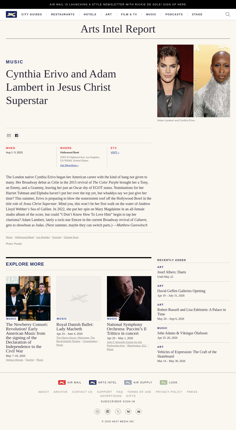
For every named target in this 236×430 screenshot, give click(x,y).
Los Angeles (43, 237)
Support (104, 392)
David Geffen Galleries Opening (181, 291)
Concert (56, 237)
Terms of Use (139, 392)
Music (151, 14)
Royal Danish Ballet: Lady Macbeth (74, 326)
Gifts (131, 396)
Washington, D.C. (137, 345)
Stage (197, 14)
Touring (30, 359)
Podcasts (174, 14)
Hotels (90, 14)
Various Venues (14, 359)
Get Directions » (69, 165)
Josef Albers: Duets (171, 272)
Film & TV (129, 14)
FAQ (120, 392)
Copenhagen (90, 341)
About (43, 392)
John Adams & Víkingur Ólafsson (182, 333)
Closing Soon (71, 237)
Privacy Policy (169, 392)
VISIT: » (115, 152)
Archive (61, 392)
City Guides (31, 14)
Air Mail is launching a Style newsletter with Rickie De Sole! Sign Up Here (118, 4)
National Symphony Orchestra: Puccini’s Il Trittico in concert (127, 329)
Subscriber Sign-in (118, 401)
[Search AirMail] (228, 14)
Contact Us (82, 392)
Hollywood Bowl (69, 152)
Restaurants (63, 14)
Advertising (111, 396)
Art (109, 14)
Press (192, 392)
